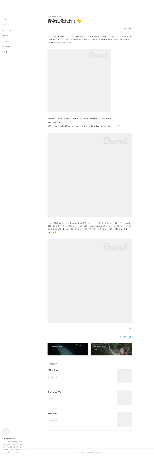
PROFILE (6, 25)
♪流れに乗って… (54, 370)
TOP (4, 19)
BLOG (5, 41)
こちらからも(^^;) (54, 392)
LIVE (4, 52)
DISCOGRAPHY (9, 30)
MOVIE (5, 36)
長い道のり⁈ (52, 414)
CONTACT (7, 47)
